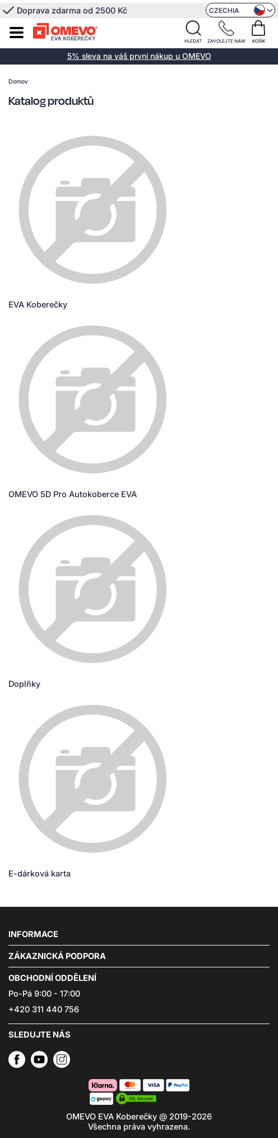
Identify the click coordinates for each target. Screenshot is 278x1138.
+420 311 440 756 (43, 1009)
